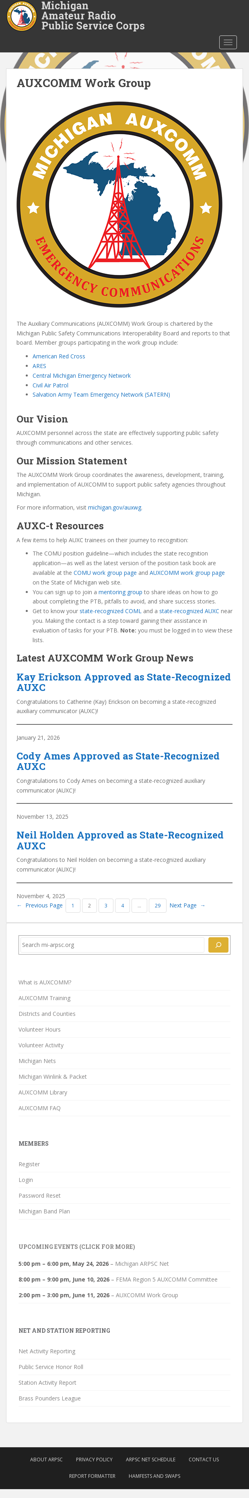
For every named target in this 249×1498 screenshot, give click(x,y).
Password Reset (40, 1195)
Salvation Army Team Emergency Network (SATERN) (101, 394)
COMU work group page (105, 572)
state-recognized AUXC (189, 611)
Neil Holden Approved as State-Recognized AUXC (120, 840)
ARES (39, 366)
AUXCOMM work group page (187, 572)
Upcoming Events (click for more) (77, 1246)
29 (158, 905)
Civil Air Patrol (50, 385)
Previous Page (39, 905)
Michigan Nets (37, 1061)
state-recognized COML (111, 611)
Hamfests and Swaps (154, 1476)
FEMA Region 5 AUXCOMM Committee (167, 1279)
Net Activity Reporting (47, 1351)
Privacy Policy (94, 1459)
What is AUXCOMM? (45, 982)
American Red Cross (59, 356)
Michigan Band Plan (44, 1211)
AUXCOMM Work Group (147, 1295)
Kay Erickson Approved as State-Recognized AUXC (123, 682)
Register (29, 1164)
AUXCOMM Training (44, 998)
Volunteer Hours (40, 1029)
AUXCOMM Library (43, 1092)
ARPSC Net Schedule (150, 1459)
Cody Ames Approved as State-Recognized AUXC (118, 761)
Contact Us (204, 1459)
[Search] (218, 945)
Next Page (187, 905)
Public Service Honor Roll (51, 1367)
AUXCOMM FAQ (40, 1108)
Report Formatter (92, 1476)
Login (26, 1180)
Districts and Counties (47, 1013)
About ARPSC (46, 1459)
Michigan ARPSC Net (142, 1263)
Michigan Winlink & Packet (53, 1076)
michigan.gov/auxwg (114, 507)
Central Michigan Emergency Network (82, 375)
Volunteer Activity (41, 1045)
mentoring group (120, 592)
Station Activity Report (47, 1382)
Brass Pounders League (50, 1398)
